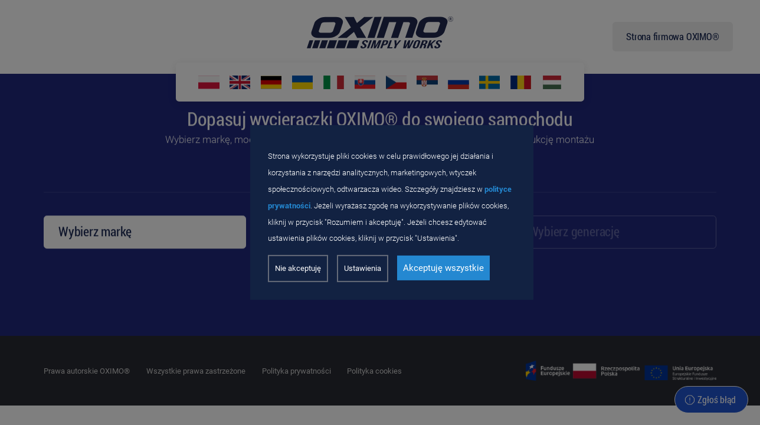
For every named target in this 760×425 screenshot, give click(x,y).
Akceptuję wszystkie (443, 268)
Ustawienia (362, 268)
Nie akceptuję (298, 268)
